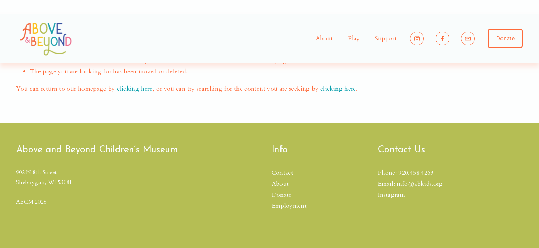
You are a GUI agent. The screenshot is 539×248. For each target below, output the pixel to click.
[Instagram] (417, 38)
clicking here (135, 88)
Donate (505, 38)
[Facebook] (442, 38)
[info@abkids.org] (468, 38)
